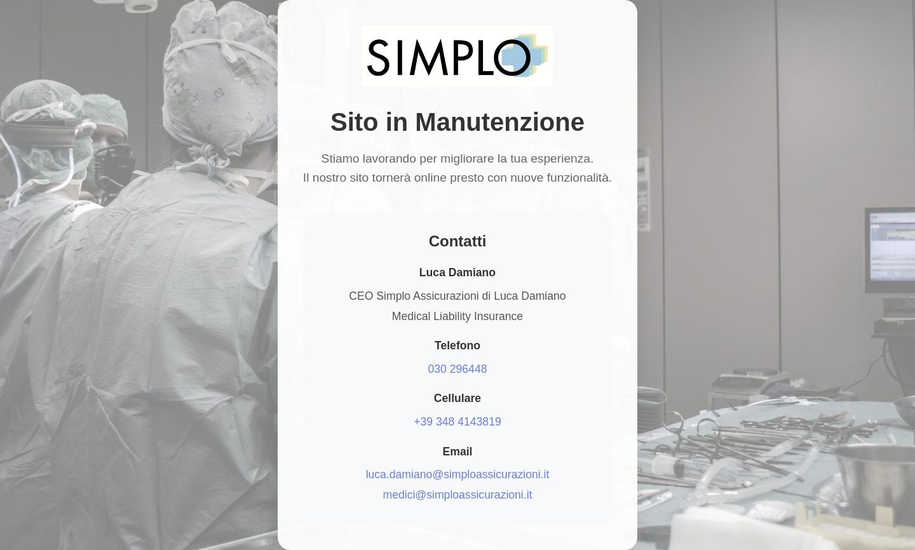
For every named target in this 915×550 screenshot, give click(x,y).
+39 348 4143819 (457, 421)
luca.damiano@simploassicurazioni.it (458, 474)
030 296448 (457, 369)
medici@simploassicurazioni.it (457, 494)
